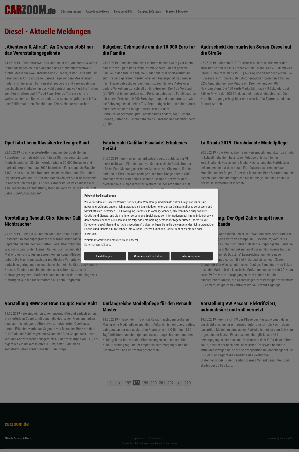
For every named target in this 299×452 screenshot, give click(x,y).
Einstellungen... (105, 256)
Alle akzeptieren (191, 256)
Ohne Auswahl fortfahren (148, 256)
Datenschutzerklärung (97, 244)
